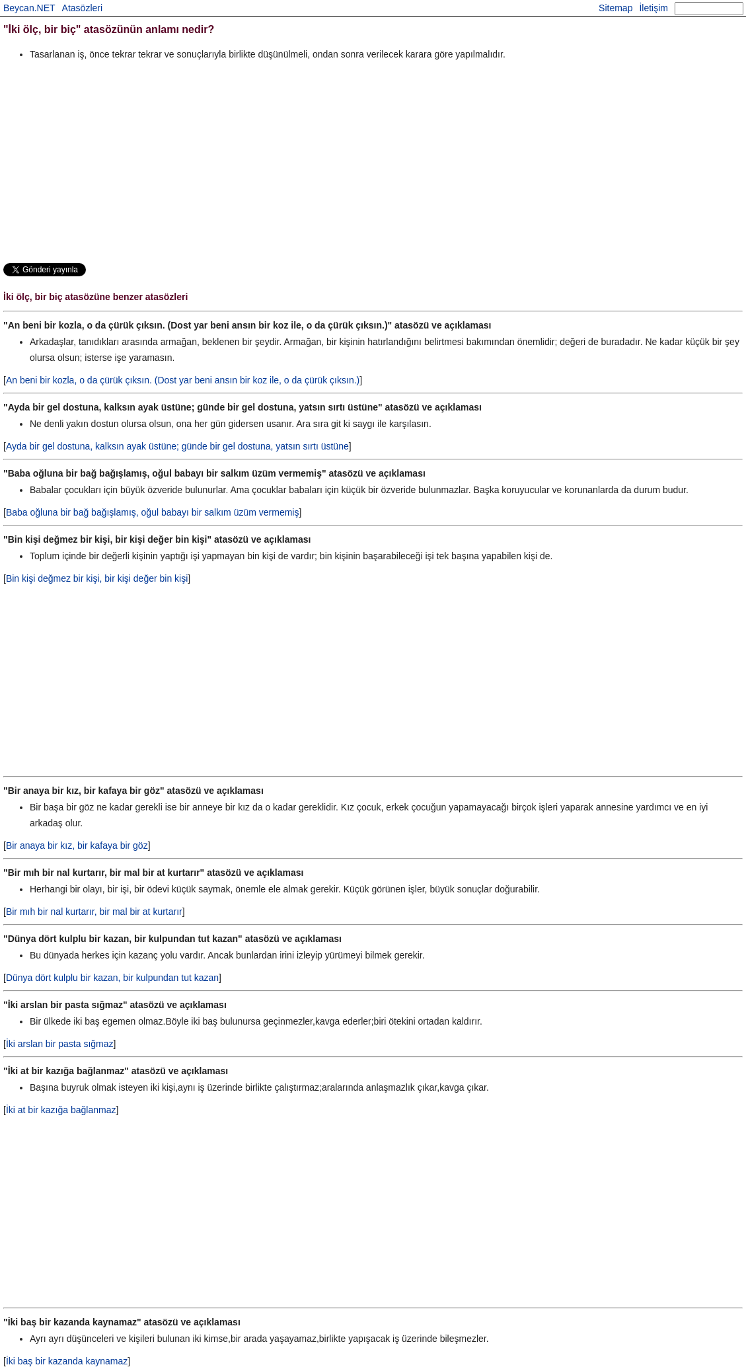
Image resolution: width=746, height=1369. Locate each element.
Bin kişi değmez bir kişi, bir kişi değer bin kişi (97, 578)
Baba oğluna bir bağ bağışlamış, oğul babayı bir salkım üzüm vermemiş (152, 512)
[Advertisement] (373, 161)
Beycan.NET (29, 8)
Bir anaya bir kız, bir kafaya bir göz (77, 845)
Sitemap (615, 8)
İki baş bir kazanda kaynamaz (67, 1361)
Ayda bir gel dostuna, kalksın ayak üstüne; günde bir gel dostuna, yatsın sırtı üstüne (177, 446)
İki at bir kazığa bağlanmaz (61, 1110)
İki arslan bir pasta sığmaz (60, 1043)
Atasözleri (82, 8)
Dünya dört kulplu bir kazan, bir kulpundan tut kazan (112, 977)
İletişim (653, 8)
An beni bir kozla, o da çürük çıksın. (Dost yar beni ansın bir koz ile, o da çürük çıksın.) (182, 380)
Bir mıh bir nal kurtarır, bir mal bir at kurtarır (94, 911)
